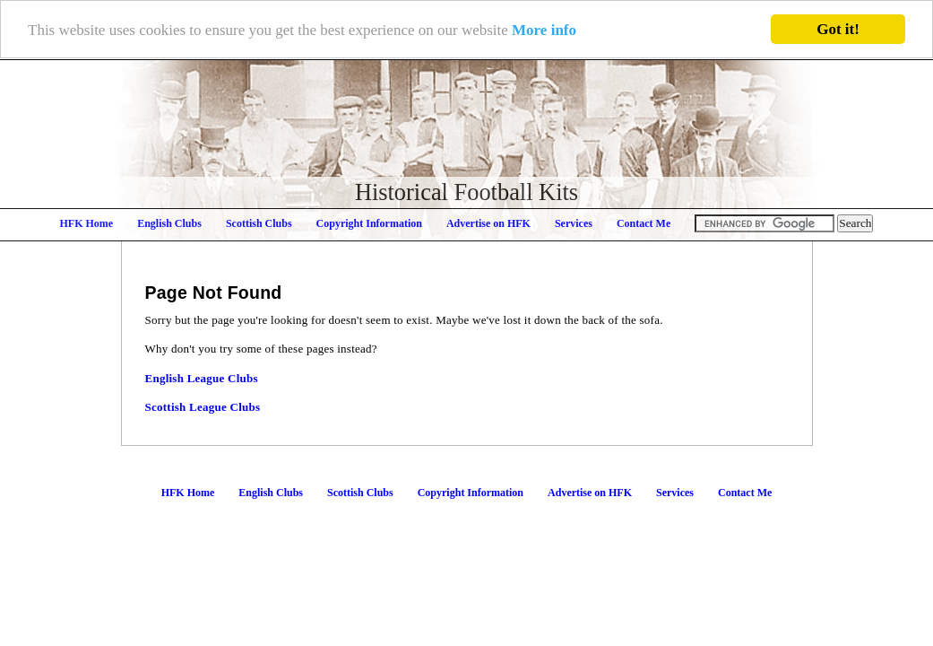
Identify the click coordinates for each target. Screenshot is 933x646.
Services (573, 223)
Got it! (838, 29)
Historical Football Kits (466, 192)
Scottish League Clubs (203, 407)
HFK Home (87, 223)
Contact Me (643, 223)
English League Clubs (201, 378)
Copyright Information (369, 223)
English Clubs (169, 223)
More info (544, 29)
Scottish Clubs (259, 223)
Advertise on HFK (488, 223)
